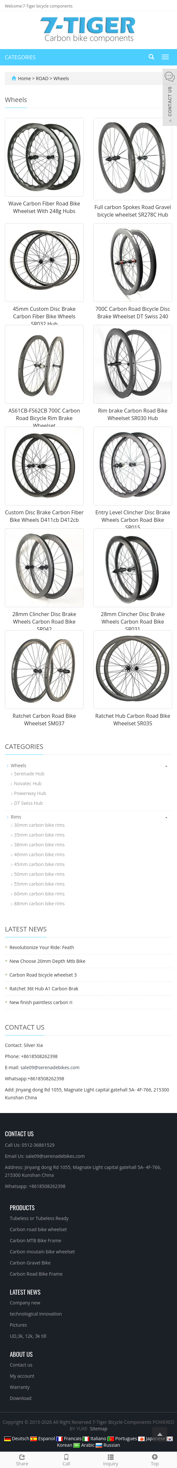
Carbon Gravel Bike (30, 1263)
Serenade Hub (29, 773)
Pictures (18, 1325)
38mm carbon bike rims (39, 844)
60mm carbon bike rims (39, 894)
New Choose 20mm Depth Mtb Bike (47, 961)
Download (20, 1398)
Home (24, 78)
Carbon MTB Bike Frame (35, 1240)
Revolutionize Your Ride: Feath (41, 947)
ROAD (43, 78)
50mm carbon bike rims (39, 874)
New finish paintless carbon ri (40, 1002)
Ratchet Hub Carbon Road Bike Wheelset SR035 (132, 719)
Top (155, 1459)
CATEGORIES (20, 57)
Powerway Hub (30, 793)
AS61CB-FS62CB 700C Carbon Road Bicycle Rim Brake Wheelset (44, 418)
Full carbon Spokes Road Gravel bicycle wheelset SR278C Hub (132, 210)
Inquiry (110, 1459)
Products (22, 1207)
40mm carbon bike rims (39, 854)
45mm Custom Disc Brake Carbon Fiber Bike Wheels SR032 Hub (44, 316)
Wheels (60, 78)
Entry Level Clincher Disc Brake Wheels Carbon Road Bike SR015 (132, 520)
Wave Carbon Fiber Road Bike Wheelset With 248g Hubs (44, 207)
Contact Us (19, 1133)
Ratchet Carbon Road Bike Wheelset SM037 (44, 719)
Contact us (21, 1365)
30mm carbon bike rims (39, 825)
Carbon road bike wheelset (38, 1229)
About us (21, 1353)
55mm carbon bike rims (39, 884)
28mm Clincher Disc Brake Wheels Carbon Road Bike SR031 (133, 621)
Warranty (20, 1387)
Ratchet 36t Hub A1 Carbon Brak (43, 988)
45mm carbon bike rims (39, 864)
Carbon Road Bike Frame (36, 1274)
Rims (16, 817)
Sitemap (98, 1428)
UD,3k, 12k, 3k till (28, 1336)
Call (66, 1459)
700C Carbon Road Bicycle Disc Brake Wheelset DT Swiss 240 (132, 312)
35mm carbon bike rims (39, 835)
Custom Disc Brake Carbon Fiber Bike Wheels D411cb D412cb (44, 516)
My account (22, 1376)
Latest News (25, 1291)
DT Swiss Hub (28, 803)
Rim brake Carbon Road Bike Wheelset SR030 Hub (133, 414)
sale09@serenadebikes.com (49, 1067)
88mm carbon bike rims (39, 903)
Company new (25, 1303)
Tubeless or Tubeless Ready (39, 1218)
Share (22, 1459)
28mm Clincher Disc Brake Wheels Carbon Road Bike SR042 (44, 621)
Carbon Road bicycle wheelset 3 (43, 975)
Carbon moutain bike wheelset (42, 1251)
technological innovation (36, 1314)
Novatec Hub (27, 783)
